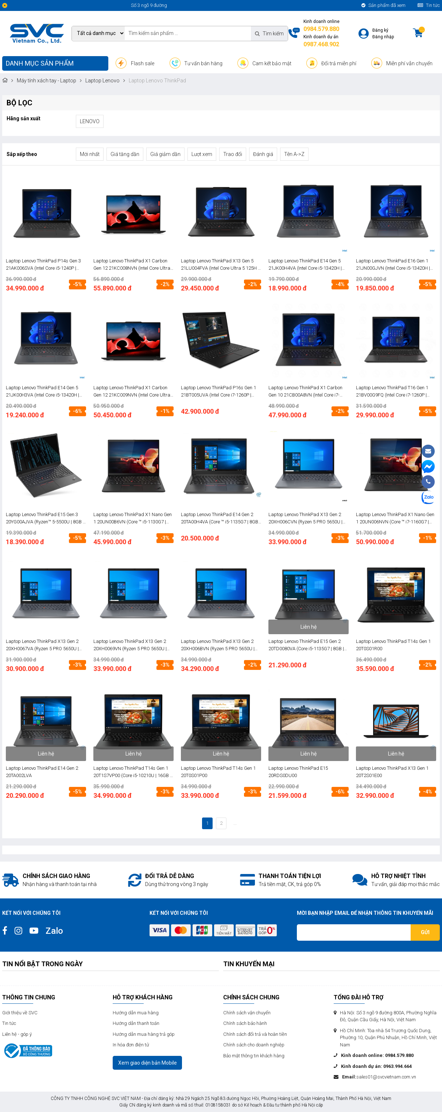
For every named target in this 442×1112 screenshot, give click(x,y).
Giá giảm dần (165, 154)
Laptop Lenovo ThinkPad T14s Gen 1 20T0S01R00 (393, 645)
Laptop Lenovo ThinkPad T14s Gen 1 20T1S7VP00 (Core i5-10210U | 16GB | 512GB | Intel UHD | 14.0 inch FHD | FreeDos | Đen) (132, 772)
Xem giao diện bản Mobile (147, 1063)
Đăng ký (380, 30)
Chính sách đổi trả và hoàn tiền (255, 1034)
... (235, 823)
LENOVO (90, 121)
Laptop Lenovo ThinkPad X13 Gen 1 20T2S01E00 (392, 771)
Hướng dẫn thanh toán (136, 1023)
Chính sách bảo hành (245, 1023)
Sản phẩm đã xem (383, 5)
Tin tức (429, 5)
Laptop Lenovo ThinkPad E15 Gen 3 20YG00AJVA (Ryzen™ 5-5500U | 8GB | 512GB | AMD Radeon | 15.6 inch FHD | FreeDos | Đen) (45, 519)
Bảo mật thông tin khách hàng (253, 1055)
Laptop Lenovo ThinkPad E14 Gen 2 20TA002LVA (42, 771)
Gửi (425, 932)
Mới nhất (90, 154)
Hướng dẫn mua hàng (136, 1012)
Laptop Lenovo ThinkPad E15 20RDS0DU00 (298, 771)
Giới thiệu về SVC (20, 1012)
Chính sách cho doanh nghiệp (253, 1044)
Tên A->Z (294, 154)
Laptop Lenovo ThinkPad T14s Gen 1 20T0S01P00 (218, 771)
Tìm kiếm (269, 33)
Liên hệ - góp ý (17, 1034)
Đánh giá (263, 154)
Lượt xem (201, 154)
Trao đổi (232, 154)
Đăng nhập (383, 36)
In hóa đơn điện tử (131, 1044)
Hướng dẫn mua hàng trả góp (144, 1034)
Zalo (54, 931)
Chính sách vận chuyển (247, 1012)
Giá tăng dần (124, 154)
